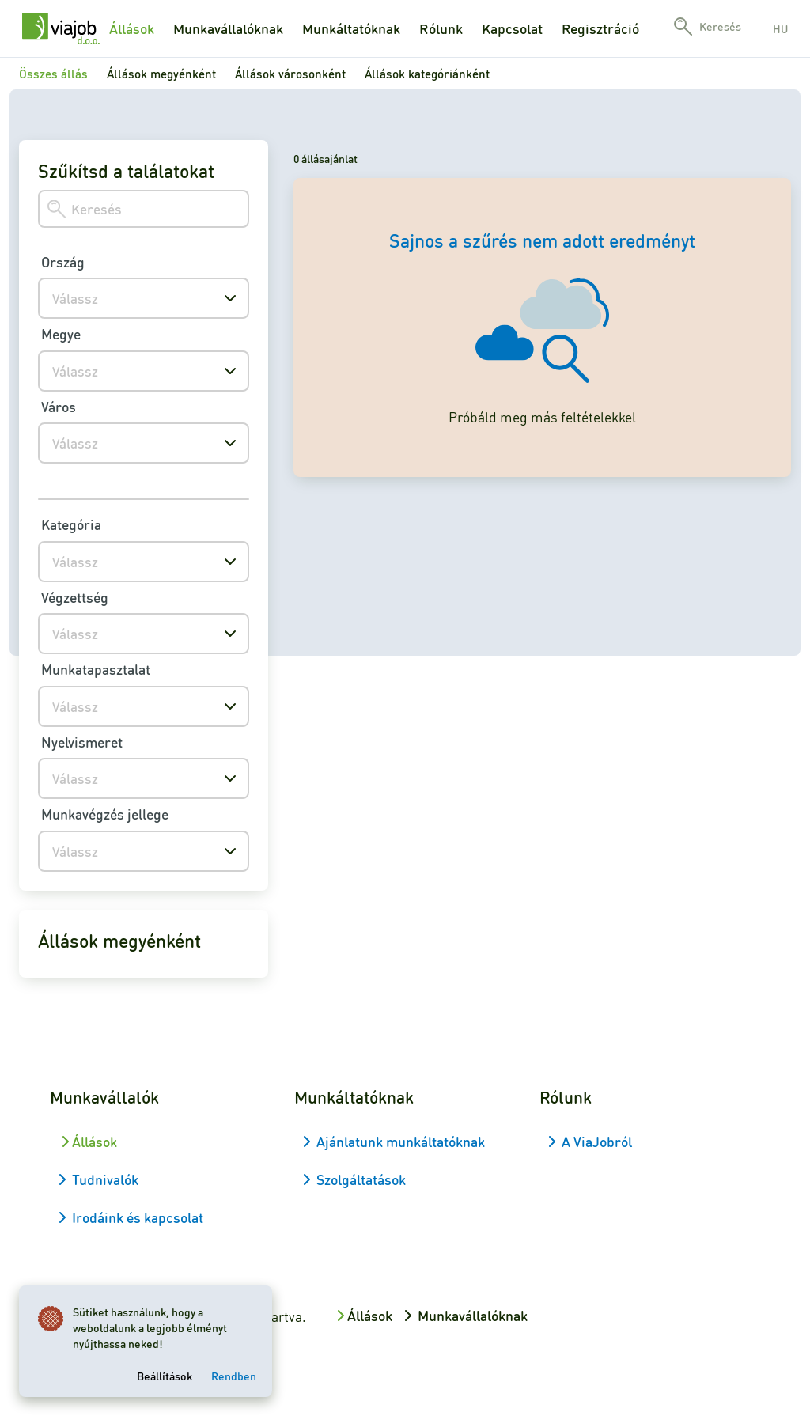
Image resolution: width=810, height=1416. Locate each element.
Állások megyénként (161, 73)
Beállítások (164, 1376)
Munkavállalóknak (228, 28)
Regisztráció (600, 28)
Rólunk (441, 28)
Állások (131, 28)
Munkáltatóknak (351, 28)
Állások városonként (290, 73)
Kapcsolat (512, 28)
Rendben (233, 1376)
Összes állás (53, 73)
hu (780, 28)
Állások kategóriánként (427, 73)
